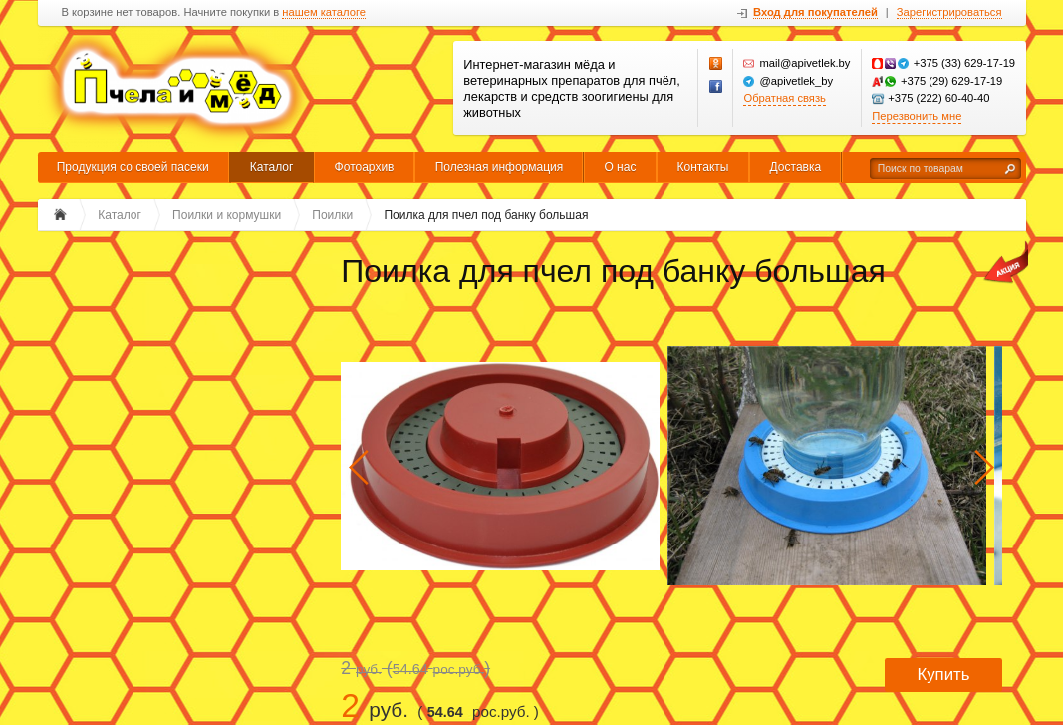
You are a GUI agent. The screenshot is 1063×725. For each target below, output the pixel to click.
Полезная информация (499, 167)
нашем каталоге (324, 12)
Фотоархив (365, 167)
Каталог (272, 167)
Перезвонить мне (916, 116)
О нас (620, 167)
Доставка (796, 167)
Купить (943, 674)
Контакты (703, 167)
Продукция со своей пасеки (133, 167)
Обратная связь (784, 98)
